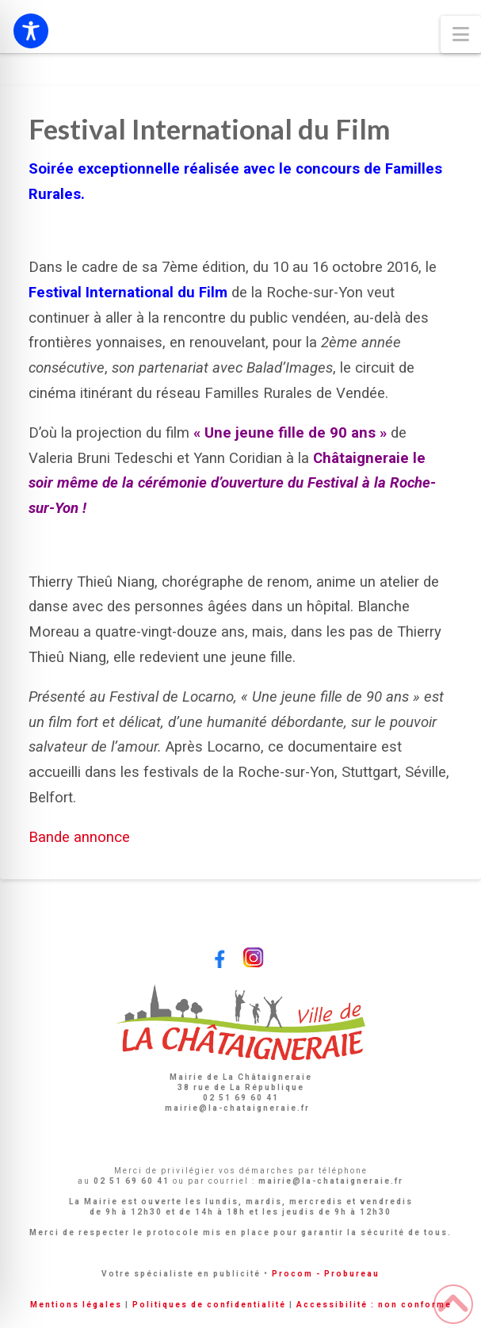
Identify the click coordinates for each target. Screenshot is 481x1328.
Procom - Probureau (326, 1273)
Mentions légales (76, 1304)
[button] (461, 34)
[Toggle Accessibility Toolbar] (31, 31)
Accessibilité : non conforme (374, 1304)
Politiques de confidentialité (209, 1304)
